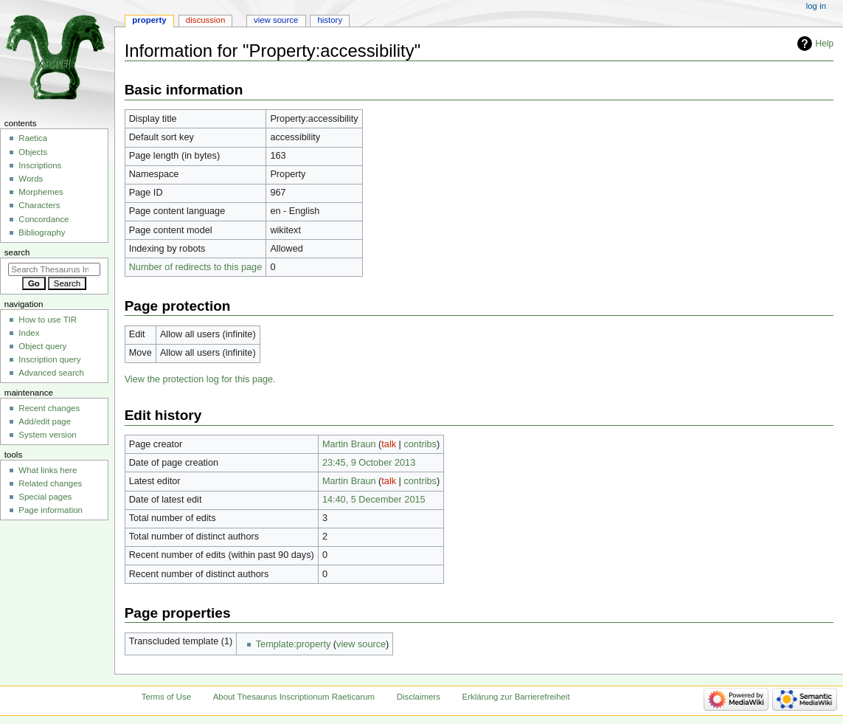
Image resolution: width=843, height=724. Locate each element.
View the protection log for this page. (200, 379)
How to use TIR (47, 319)
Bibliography (41, 232)
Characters (39, 205)
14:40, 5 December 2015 (374, 499)
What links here (47, 470)
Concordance (43, 219)
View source (276, 19)
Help (825, 43)
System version (47, 434)
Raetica (32, 138)
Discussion (205, 19)
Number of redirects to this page (196, 267)
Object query (42, 346)
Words (30, 178)
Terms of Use (166, 696)
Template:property (293, 644)
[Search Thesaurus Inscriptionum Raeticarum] (54, 269)
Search (17, 252)
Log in (816, 5)
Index (28, 332)
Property (149, 19)
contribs (419, 444)
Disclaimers (418, 696)
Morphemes (40, 191)
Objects (32, 152)
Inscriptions (39, 165)
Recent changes (49, 408)
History (329, 19)
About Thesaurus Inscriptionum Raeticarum (294, 696)
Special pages (45, 496)
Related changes (50, 483)
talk (388, 444)
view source (361, 644)
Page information (50, 510)
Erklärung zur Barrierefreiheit (516, 696)
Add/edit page (44, 421)
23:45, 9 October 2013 (368, 463)
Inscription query (49, 359)
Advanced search (51, 372)
